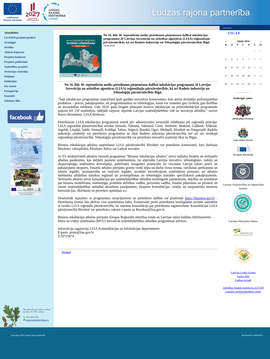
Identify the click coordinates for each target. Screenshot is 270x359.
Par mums (10, 86)
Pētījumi (9, 76)
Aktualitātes (11, 32)
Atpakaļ (66, 252)
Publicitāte (10, 81)
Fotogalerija (11, 91)
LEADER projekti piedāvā (20, 37)
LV (238, 33)
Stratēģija (10, 42)
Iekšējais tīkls (12, 100)
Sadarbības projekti (16, 66)
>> (261, 42)
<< (226, 42)
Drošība (9, 47)
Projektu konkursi (15, 57)
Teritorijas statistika (16, 71)
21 (249, 75)
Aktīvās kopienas (14, 52)
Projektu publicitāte (16, 61)
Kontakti (9, 95)
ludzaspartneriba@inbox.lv (37, 320)
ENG (231, 33)
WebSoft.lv (258, 335)
